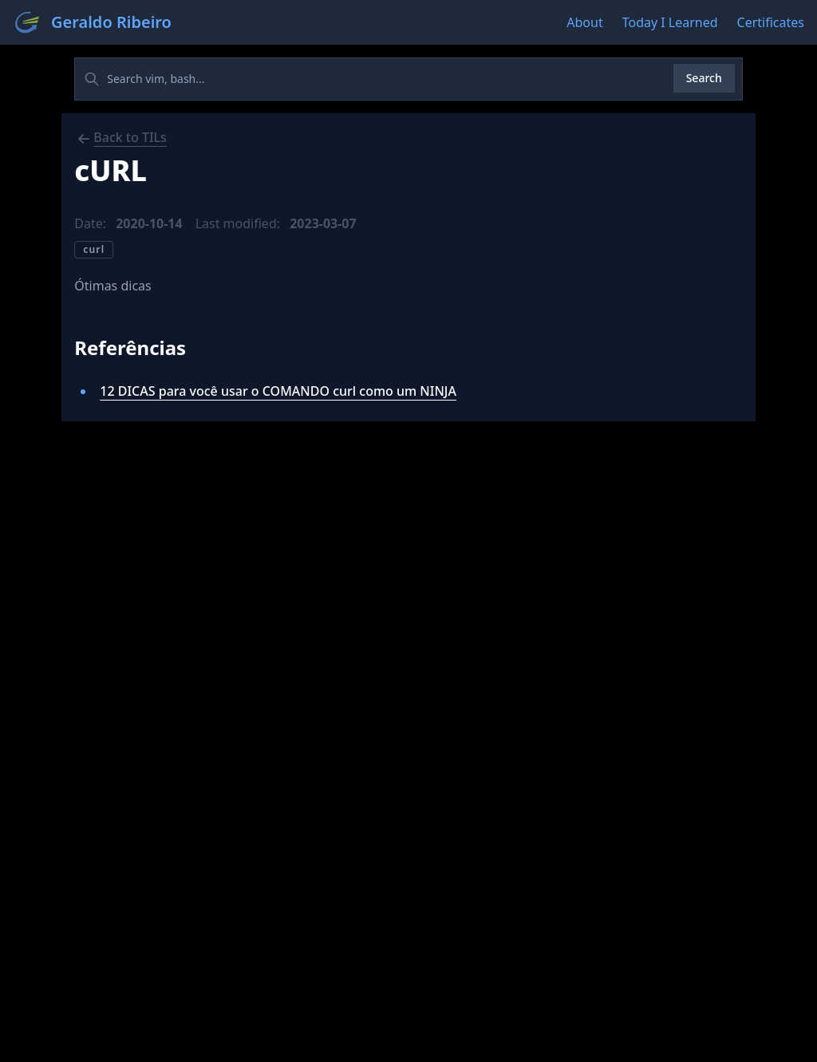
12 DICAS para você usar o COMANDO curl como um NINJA (278, 391)
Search (704, 77)
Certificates (770, 22)
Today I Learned (670, 22)
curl (94, 249)
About (584, 22)
